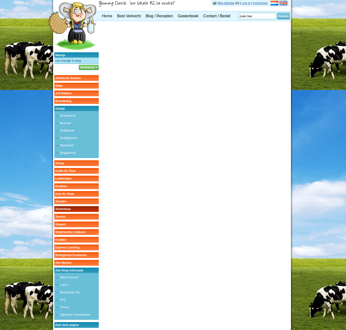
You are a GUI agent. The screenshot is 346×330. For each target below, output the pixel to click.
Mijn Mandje (226, 3)
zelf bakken (64, 93)
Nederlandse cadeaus (71, 232)
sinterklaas (63, 209)
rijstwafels (67, 145)
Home (107, 16)
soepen (61, 224)
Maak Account (69, 277)
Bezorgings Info (70, 292)
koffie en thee (66, 171)
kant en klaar (65, 194)
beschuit (65, 123)
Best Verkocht (129, 16)
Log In (246, 3)
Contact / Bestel (216, 16)
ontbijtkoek (67, 130)
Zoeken (283, 16)
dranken (61, 186)
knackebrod (67, 115)
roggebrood (68, 153)
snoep (60, 163)
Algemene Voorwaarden (75, 314)
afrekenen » (88, 67)
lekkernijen (64, 178)
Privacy (64, 307)
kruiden (61, 239)
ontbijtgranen (68, 138)
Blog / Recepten (159, 16)
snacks (61, 216)
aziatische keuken (68, 78)
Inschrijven (260, 3)
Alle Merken (64, 262)
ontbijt (60, 108)
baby (59, 85)
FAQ (63, 299)
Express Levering (68, 247)
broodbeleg (64, 101)
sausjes (61, 201)
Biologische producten (71, 255)
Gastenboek (188, 16)
